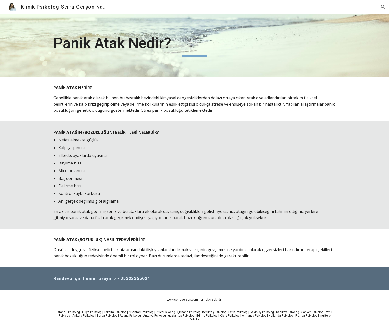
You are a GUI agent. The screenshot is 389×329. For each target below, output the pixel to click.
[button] (383, 7)
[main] (194, 45)
